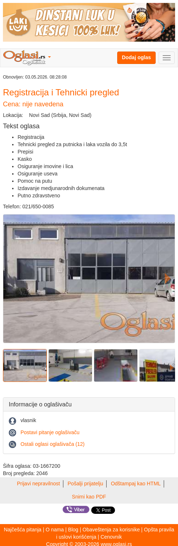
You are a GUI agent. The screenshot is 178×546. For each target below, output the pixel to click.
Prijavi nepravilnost (38, 483)
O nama (55, 529)
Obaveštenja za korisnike (111, 529)
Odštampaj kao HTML (136, 483)
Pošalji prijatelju (85, 483)
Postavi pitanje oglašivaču (50, 432)
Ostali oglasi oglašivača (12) (53, 444)
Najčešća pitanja (22, 529)
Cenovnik (111, 537)
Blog (73, 529)
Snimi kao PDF (89, 497)
